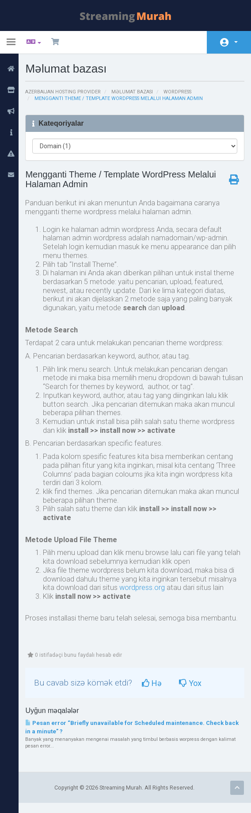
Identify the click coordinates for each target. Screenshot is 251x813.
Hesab (236, 42)
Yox (195, 692)
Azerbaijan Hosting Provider (67, 92)
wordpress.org (146, 595)
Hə (157, 692)
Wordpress (184, 92)
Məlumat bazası (137, 92)
